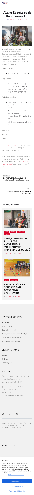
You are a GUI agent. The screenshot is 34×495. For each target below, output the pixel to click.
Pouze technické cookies (17, 491)
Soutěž (7, 234)
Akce (6, 231)
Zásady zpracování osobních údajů (14, 334)
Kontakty (5, 355)
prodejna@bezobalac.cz (11, 145)
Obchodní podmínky (9, 330)
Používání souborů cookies (11, 337)
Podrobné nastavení (17, 486)
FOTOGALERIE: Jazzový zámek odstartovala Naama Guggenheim (16, 179)
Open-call (21, 231)
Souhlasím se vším (17, 481)
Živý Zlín (13, 20)
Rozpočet (5, 322)
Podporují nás (7, 363)
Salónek (5, 359)
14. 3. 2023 (23, 20)
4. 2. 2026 (18, 254)
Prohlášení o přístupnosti (11, 341)
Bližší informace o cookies (16, 475)
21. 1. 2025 (18, 297)
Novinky (13, 231)
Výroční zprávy (7, 326)
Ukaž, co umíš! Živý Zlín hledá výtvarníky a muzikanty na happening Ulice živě (17, 244)
